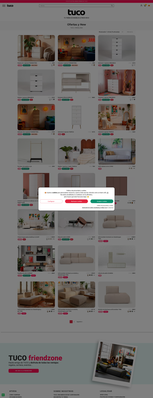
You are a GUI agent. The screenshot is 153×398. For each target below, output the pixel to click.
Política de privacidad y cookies (105, 205)
